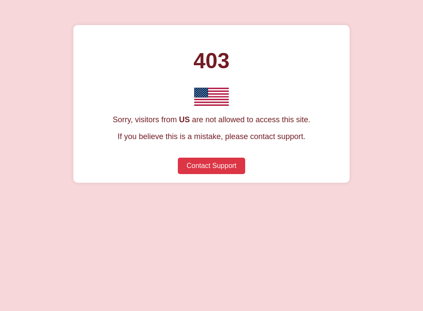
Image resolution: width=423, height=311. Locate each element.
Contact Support (211, 165)
